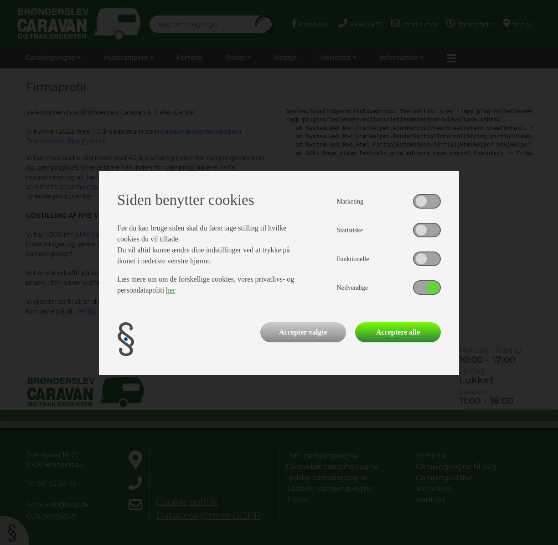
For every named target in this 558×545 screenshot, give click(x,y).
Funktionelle (353, 259)
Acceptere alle (398, 332)
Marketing (350, 201)
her (170, 290)
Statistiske (350, 230)
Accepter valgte (303, 332)
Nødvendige (352, 287)
